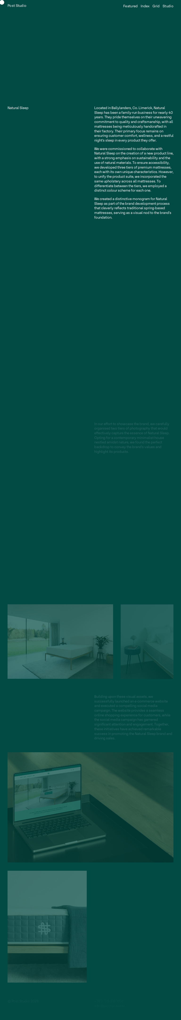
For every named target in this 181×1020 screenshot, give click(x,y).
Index (145, 6)
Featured (130, 6)
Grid (156, 6)
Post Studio (17, 6)
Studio (167, 6)
